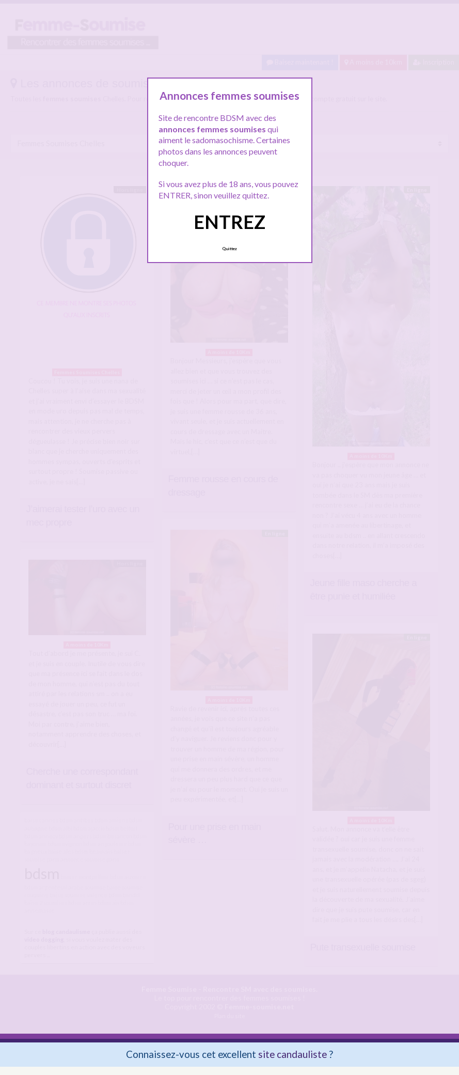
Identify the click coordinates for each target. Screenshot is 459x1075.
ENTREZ (229, 221)
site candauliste (292, 1054)
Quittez (229, 248)
